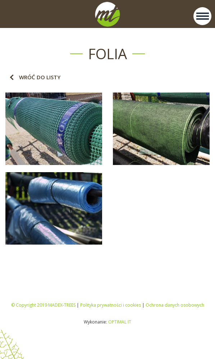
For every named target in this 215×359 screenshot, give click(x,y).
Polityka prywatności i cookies (110, 305)
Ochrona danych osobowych (175, 305)
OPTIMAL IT (119, 322)
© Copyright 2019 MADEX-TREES (43, 305)
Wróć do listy (39, 77)
